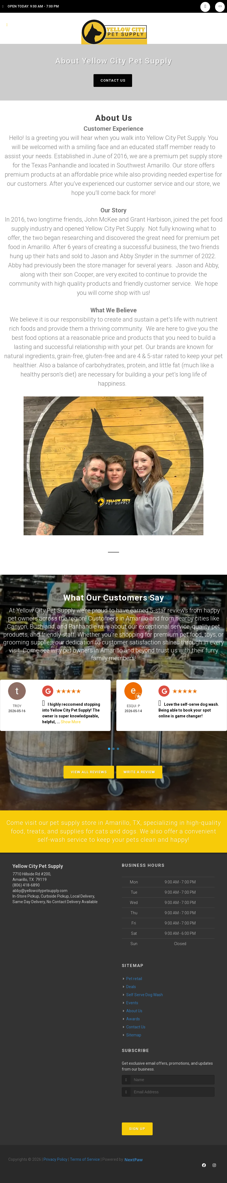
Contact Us (112, 80)
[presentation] (151, 1107)
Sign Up (137, 1129)
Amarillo (137, 618)
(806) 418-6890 (26, 885)
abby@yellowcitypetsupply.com (39, 890)
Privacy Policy (55, 1159)
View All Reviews (89, 772)
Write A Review (139, 772)
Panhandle (83, 626)
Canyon (17, 626)
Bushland (42, 626)
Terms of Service (85, 1159)
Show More (71, 722)
